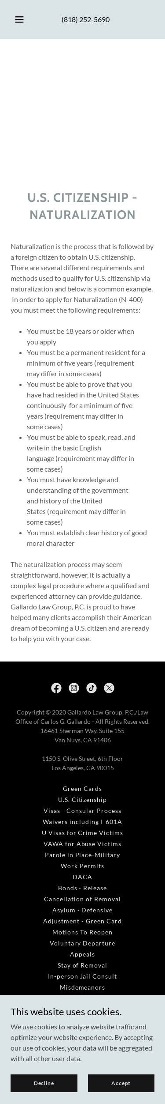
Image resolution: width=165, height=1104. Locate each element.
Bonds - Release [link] (82, 888)
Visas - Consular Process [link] (82, 810)
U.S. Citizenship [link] (82, 799)
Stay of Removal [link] (83, 965)
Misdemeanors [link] (83, 987)
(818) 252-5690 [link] (86, 19)
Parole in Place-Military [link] (83, 854)
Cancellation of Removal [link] (82, 899)
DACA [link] (82, 877)
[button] (19, 19)
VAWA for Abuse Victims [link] (83, 843)
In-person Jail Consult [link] (82, 976)
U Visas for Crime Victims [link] (83, 832)
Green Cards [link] (82, 788)
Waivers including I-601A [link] (82, 821)
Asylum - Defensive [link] (82, 910)
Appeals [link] (82, 954)
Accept (121, 1083)
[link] (56, 688)
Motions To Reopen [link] (82, 932)
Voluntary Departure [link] (82, 943)
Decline (44, 1083)
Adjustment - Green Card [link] (82, 921)
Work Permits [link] (82, 866)
